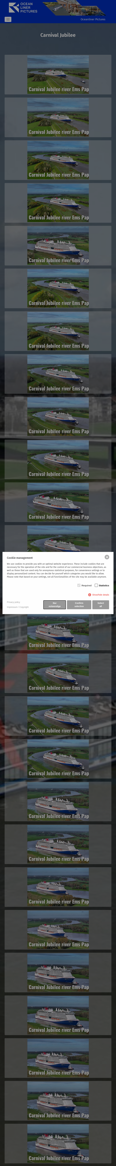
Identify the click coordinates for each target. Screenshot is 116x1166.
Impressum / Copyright (18, 607)
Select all (101, 605)
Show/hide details (100, 595)
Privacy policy (13, 602)
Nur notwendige (55, 605)
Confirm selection (79, 605)
